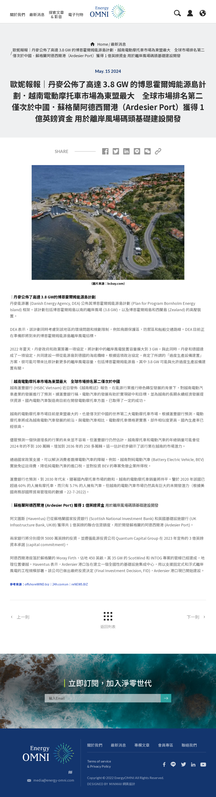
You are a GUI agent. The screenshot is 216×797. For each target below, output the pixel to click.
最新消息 (37, 14)
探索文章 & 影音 (56, 14)
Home (99, 44)
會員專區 (165, 745)
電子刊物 (75, 14)
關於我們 (17, 14)
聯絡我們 (189, 745)
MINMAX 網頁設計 (122, 784)
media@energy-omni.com (53, 780)
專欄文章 (142, 745)
